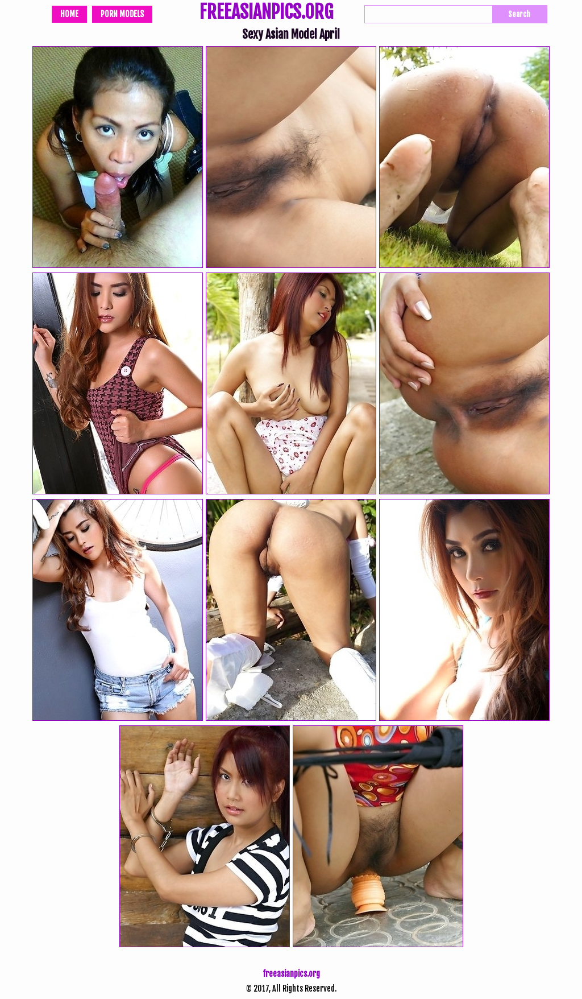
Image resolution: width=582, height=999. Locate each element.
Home (69, 14)
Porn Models (122, 14)
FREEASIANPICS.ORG (266, 13)
